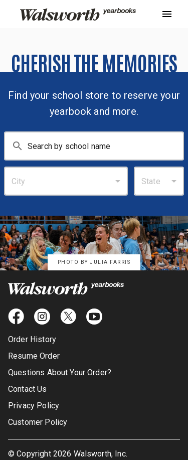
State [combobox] (150, 181)
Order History (32, 339)
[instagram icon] (42, 317)
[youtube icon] (94, 317)
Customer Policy (37, 422)
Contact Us (27, 389)
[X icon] (68, 317)
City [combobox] (19, 181)
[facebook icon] (16, 317)
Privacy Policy (33, 405)
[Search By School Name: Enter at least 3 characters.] (105, 146)
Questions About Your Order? (59, 372)
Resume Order (34, 356)
